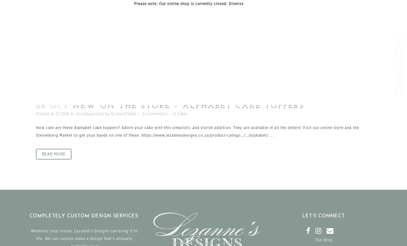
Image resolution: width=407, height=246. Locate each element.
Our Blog (324, 240)
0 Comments (155, 114)
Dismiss (236, 4)
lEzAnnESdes (123, 114)
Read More (54, 154)
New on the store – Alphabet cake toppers (189, 106)
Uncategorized (89, 114)
